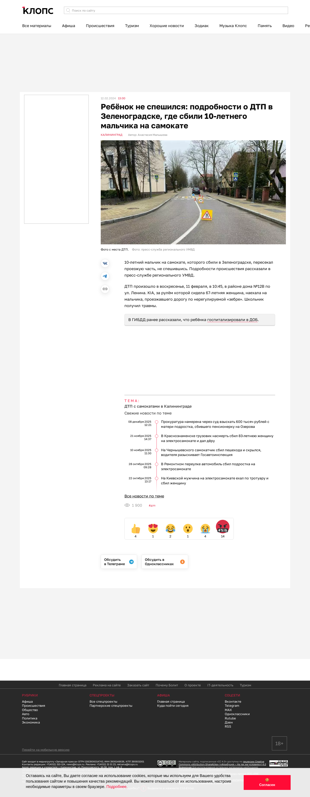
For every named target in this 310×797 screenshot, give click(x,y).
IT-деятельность (220, 685)
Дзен (229, 722)
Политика (29, 718)
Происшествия (100, 25)
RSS (228, 726)
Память (265, 25)
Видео (288, 25)
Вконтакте (233, 701)
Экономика (31, 722)
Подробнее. (116, 787)
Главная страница (72, 685)
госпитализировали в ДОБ (232, 319)
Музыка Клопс (233, 25)
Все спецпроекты (103, 701)
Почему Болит (167, 685)
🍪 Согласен (267, 782)
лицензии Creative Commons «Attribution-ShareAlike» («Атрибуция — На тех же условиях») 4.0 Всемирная (222, 764)
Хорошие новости (167, 25)
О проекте (192, 685)
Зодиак (202, 25)
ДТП (153, 505)
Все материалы (36, 25)
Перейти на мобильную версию (46, 749)
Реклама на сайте (107, 685)
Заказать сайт (138, 685)
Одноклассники (237, 714)
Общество (30, 710)
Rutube (230, 718)
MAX (228, 710)
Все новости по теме (144, 496)
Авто (25, 714)
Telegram (232, 705)
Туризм (132, 25)
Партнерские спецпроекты (111, 705)
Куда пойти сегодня (173, 705)
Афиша (68, 25)
